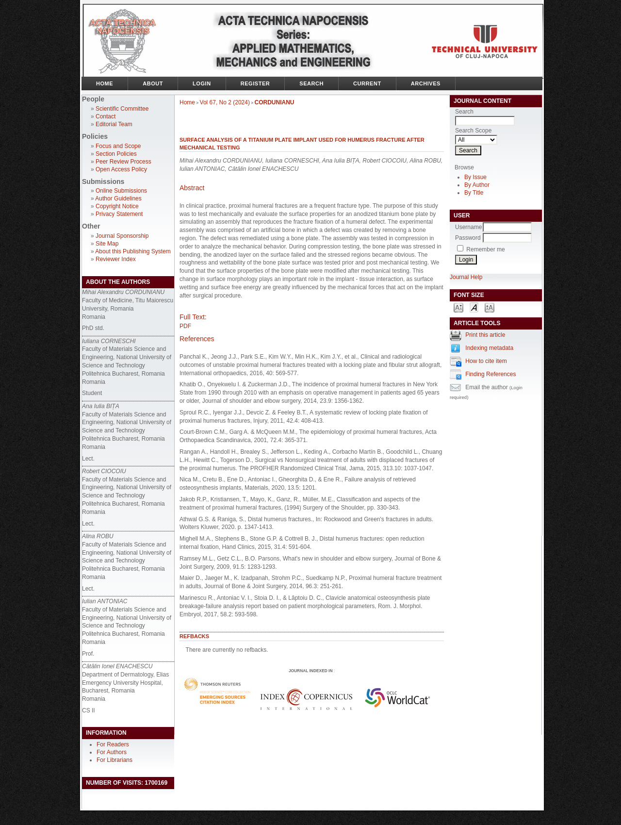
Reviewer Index (116, 259)
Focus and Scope (118, 146)
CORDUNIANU (274, 102)
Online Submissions (121, 190)
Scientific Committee (122, 108)
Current (367, 83)
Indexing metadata (489, 348)
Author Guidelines (118, 198)
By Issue (475, 177)
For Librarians (114, 760)
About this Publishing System (132, 251)
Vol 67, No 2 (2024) (225, 102)
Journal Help (466, 277)
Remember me (485, 249)
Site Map (107, 243)
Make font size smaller (458, 307)
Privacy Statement (119, 214)
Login (202, 83)
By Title (473, 192)
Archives (426, 83)
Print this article (485, 334)
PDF (185, 326)
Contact (105, 116)
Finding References (490, 374)
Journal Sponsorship (122, 235)
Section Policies (116, 153)
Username (468, 227)
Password (468, 237)
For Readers (113, 744)
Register (255, 83)
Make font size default (474, 307)
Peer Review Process (123, 161)
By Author (477, 185)
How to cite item (486, 361)
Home (104, 83)
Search (311, 83)
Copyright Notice (117, 206)
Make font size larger (489, 307)
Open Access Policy (121, 169)
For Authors (112, 752)
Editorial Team (114, 124)
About (153, 83)
